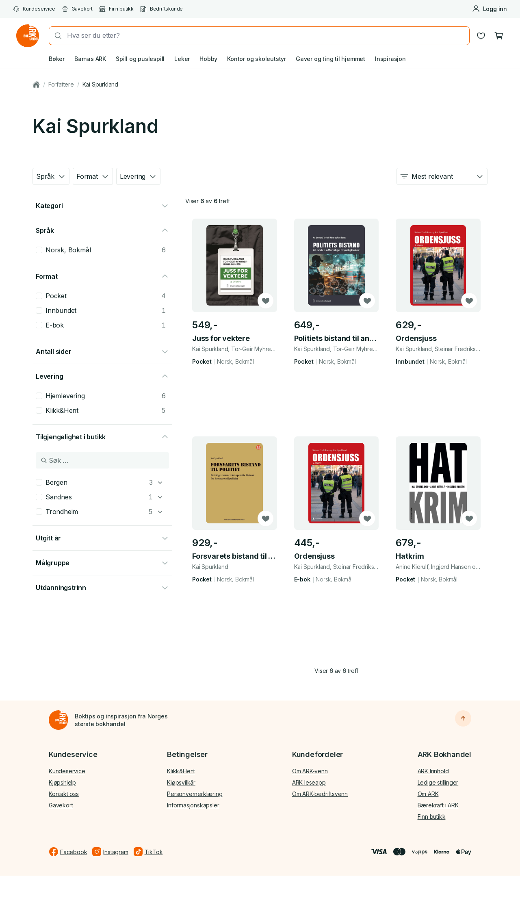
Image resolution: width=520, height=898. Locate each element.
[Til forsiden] (58, 720)
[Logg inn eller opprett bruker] (489, 9)
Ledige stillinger (438, 782)
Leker (182, 58)
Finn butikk (116, 9)
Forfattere (61, 84)
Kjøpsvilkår (181, 782)
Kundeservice (34, 9)
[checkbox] (39, 250)
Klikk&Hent (181, 771)
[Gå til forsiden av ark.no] (27, 35)
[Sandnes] (160, 497)
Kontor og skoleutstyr (256, 58)
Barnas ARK (90, 58)
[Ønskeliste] (481, 36)
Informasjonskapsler (193, 805)
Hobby (208, 58)
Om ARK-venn (310, 771)
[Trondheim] (160, 511)
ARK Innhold (433, 771)
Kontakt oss (64, 793)
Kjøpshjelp (62, 782)
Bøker (57, 58)
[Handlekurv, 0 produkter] (499, 36)
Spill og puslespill (140, 58)
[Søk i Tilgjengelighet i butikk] (102, 460)
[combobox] (265, 35)
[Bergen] (160, 482)
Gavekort (77, 9)
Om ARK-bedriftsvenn (320, 793)
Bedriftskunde (161, 9)
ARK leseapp (309, 782)
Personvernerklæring (194, 793)
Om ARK (428, 793)
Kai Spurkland (100, 84)
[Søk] (55, 36)
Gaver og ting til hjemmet (330, 58)
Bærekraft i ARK (438, 805)
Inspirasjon (390, 58)
